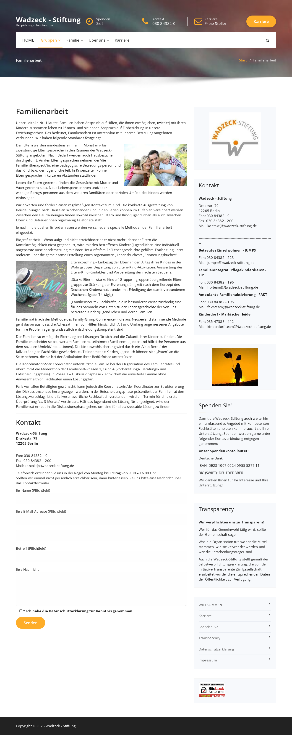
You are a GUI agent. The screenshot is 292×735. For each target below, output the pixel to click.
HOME (28, 40)
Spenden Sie (208, 627)
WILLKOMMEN (210, 604)
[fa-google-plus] (32, 5)
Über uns (97, 40)
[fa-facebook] (17, 5)
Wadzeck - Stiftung (48, 20)
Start (243, 60)
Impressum (208, 660)
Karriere (122, 40)
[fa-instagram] (39, 5)
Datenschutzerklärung (68, 611)
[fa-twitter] (23, 5)
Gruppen (49, 40)
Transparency (209, 638)
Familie (72, 40)
